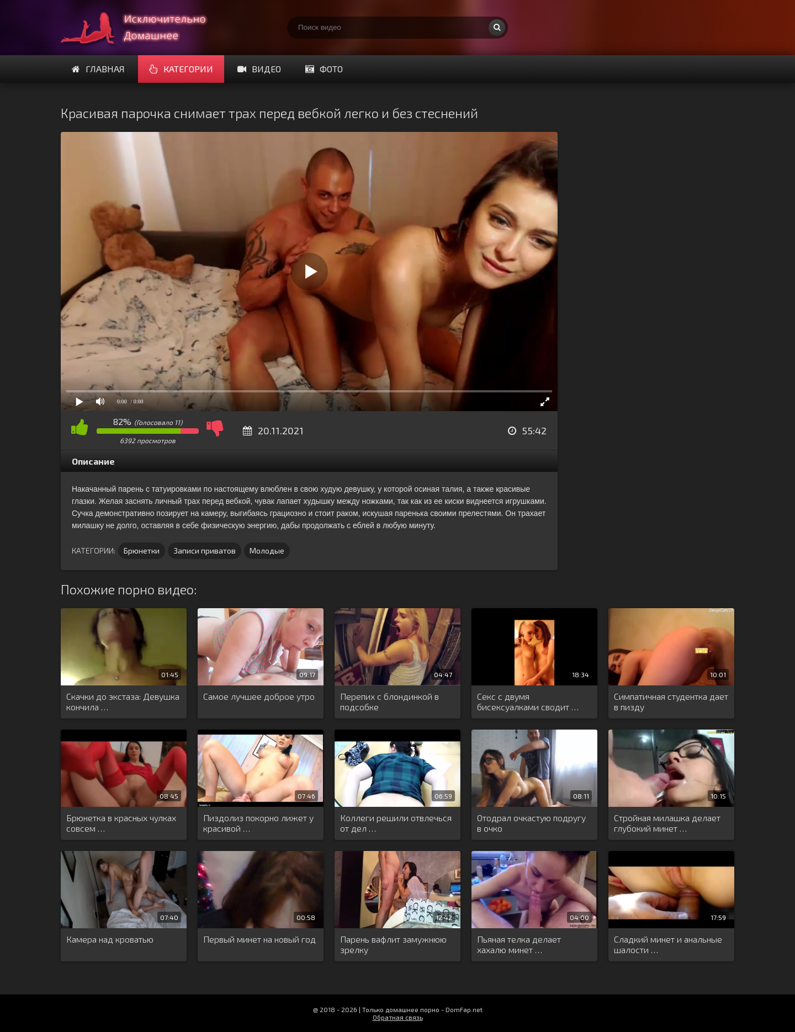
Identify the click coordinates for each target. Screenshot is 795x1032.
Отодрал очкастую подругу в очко (531, 822)
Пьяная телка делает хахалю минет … (519, 944)
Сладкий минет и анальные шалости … (668, 944)
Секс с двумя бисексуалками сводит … (528, 701)
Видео (259, 68)
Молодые (267, 550)
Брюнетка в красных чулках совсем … (121, 822)
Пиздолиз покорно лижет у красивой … (258, 822)
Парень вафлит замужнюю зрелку (393, 944)
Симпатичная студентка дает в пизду (671, 701)
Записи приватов (204, 550)
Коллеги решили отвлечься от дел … (396, 822)
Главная (98, 68)
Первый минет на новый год (259, 939)
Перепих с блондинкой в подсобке (389, 701)
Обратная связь (398, 1017)
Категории (181, 68)
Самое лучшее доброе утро (259, 696)
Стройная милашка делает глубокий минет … (667, 822)
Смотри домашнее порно (143, 27)
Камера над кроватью (109, 939)
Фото (324, 68)
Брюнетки (142, 550)
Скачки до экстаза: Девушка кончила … (122, 701)
